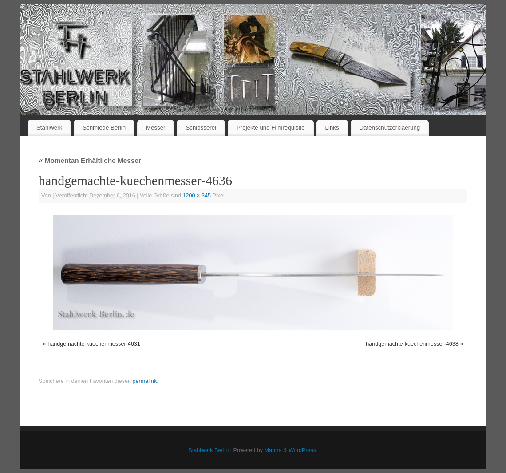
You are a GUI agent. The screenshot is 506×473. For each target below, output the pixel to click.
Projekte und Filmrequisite (271, 127)
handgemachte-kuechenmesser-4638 (412, 344)
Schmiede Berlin (104, 127)
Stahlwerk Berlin (208, 450)
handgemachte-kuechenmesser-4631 (93, 344)
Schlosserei (201, 127)
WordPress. (303, 450)
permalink (144, 381)
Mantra (273, 450)
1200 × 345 (197, 196)
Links (332, 127)
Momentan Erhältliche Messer (90, 160)
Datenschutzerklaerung (390, 127)
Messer (156, 127)
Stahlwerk (49, 127)
